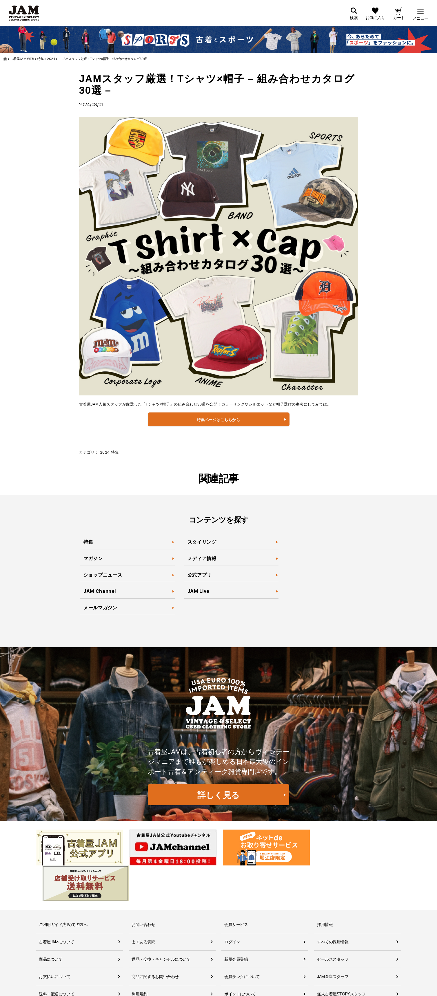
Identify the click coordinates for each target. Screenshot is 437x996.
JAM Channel (99, 592)
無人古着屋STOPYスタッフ (341, 958)
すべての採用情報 (333, 906)
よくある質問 (143, 906)
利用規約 (139, 958)
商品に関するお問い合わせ (155, 940)
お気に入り (375, 18)
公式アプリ (199, 575)
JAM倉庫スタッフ (332, 940)
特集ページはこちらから (218, 420)
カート (399, 18)
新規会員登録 (236, 923)
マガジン (93, 559)
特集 (115, 452)
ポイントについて (240, 958)
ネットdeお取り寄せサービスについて (258, 975)
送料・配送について (56, 958)
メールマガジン (100, 608)
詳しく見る (218, 795)
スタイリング (201, 542)
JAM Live (198, 592)
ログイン (232, 906)
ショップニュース (102, 575)
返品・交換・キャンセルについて (161, 923)
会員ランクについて (242, 940)
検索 (354, 18)
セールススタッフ (333, 923)
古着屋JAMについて (56, 906)
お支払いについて (54, 940)
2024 (105, 452)
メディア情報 (201, 559)
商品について (50, 923)
